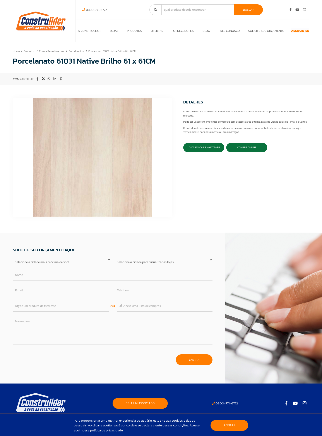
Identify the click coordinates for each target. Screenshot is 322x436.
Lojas (112, 32)
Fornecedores (175, 32)
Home (16, 53)
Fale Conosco (217, 32)
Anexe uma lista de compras (140, 308)
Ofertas (151, 32)
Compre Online (246, 150)
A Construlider (89, 32)
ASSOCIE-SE (292, 32)
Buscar (248, 9)
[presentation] (46, 359)
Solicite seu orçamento (252, 32)
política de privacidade (106, 430)
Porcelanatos (76, 53)
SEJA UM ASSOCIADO (140, 405)
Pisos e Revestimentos (52, 53)
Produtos (130, 32)
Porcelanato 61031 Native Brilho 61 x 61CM (112, 53)
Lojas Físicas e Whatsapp (204, 150)
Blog (196, 32)
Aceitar (229, 425)
